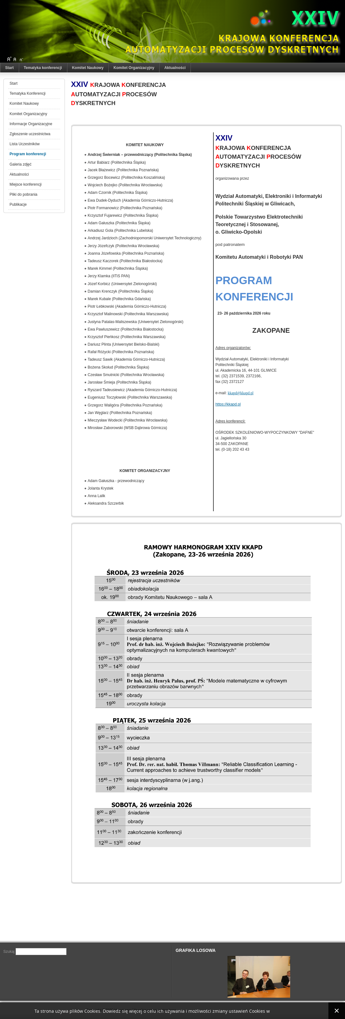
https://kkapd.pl (228, 404)
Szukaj (9, 951)
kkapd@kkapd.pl (241, 393)
